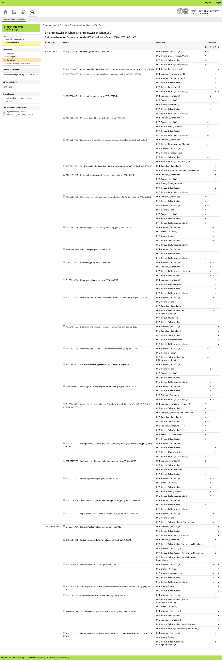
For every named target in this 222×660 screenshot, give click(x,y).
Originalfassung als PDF (16, 112)
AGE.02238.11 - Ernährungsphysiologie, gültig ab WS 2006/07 (93, 479)
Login (218, 3)
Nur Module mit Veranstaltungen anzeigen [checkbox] (20, 99)
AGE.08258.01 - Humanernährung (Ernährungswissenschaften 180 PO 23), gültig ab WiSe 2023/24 (109, 197)
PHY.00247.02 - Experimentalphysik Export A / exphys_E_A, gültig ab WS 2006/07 (102, 514)
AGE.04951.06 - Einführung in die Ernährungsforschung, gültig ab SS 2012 (98, 228)
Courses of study (50, 25)
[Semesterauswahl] (21, 87)
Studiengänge (9, 60)
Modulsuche (9, 54)
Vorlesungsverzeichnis (13, 37)
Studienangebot (10, 57)
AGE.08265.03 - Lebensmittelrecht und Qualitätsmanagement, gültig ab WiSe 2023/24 (103, 74)
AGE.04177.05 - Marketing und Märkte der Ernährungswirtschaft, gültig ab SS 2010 (102, 349)
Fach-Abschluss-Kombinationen (17, 63)
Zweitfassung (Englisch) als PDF (19, 115)
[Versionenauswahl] (21, 75)
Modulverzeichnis (11, 43)
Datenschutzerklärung (35, 658)
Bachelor (63, 25)
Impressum (6, 658)
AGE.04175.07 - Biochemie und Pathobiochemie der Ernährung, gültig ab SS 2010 (101, 327)
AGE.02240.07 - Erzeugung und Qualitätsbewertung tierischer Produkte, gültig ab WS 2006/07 (107, 140)
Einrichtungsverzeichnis (14, 39)
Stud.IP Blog (18, 658)
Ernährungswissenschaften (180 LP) (85, 25)
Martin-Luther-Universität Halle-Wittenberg (198, 11)
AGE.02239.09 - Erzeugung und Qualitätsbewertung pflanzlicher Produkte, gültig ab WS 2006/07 (108, 298)
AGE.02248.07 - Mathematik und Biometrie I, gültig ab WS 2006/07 (95, 118)
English (208, 3)
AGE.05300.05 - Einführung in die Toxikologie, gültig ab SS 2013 (93, 565)
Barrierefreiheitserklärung (58, 658)
